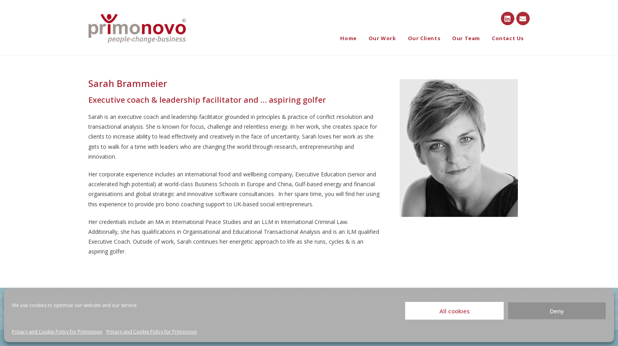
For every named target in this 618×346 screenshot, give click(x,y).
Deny (557, 311)
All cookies (454, 311)
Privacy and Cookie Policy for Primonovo (57, 331)
